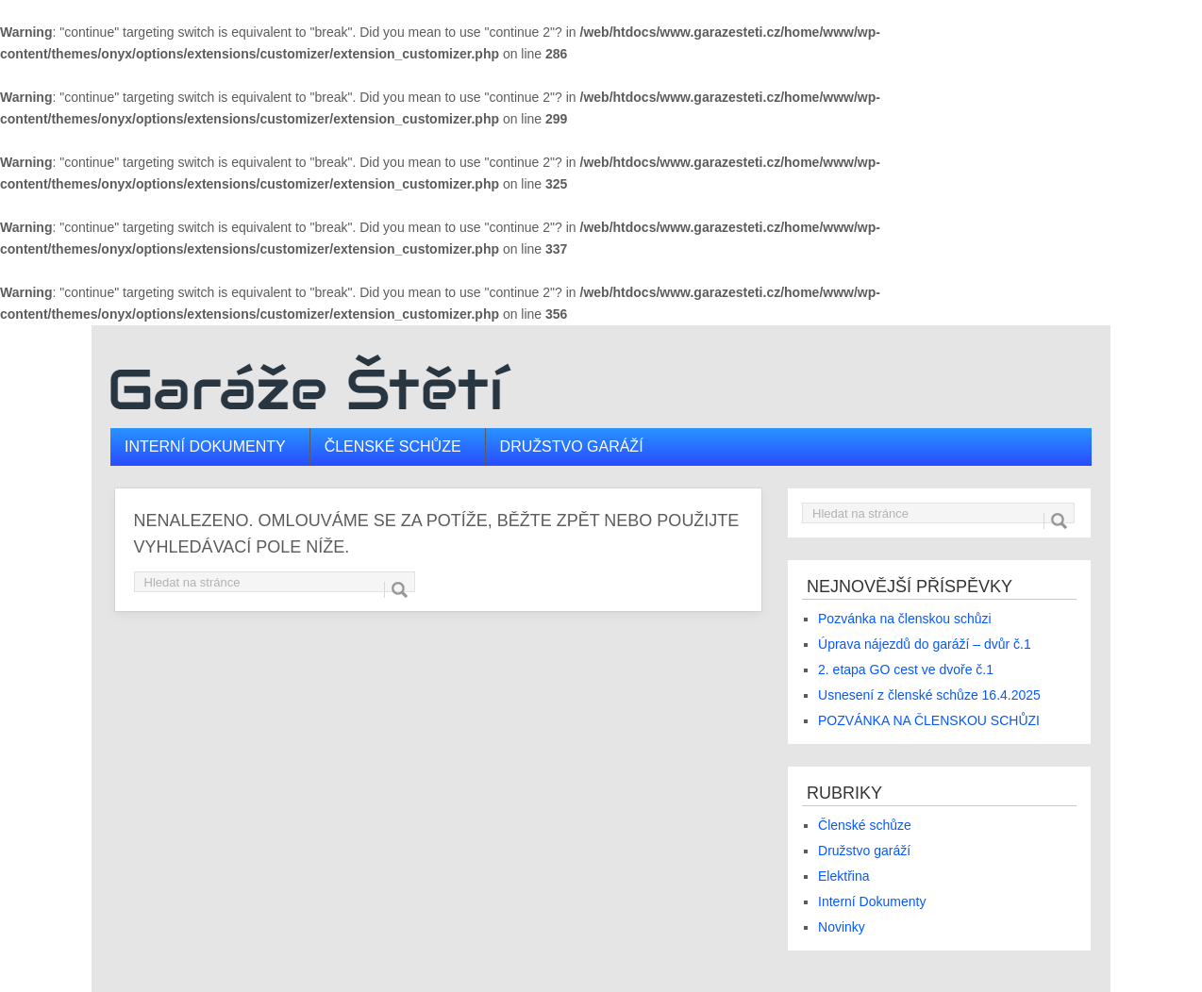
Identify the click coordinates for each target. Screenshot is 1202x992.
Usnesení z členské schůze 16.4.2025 (929, 695)
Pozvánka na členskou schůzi (905, 618)
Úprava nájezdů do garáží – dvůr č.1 (924, 644)
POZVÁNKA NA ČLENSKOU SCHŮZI (929, 720)
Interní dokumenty (205, 446)
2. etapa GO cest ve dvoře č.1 (905, 669)
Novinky (841, 926)
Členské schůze (393, 446)
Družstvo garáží (571, 446)
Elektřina (843, 876)
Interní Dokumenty (872, 901)
